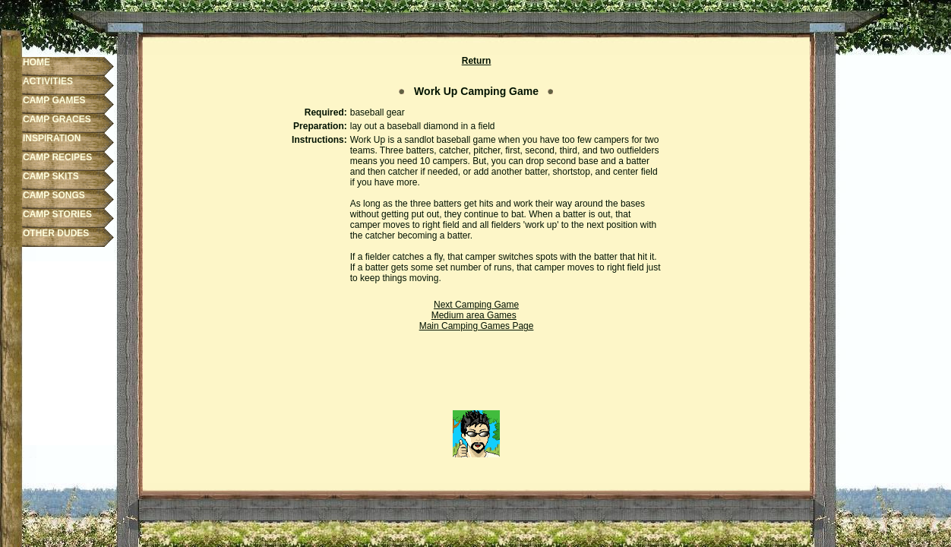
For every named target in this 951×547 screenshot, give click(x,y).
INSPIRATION (52, 138)
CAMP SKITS (51, 176)
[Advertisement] (476, 376)
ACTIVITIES (48, 81)
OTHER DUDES (56, 233)
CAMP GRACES (57, 119)
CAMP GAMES (54, 100)
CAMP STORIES (57, 214)
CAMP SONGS (54, 195)
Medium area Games (474, 315)
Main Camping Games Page (476, 326)
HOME (36, 62)
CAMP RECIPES (57, 157)
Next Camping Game (476, 304)
